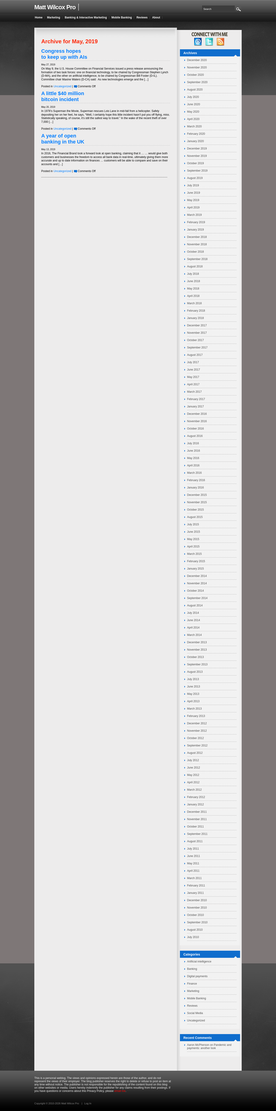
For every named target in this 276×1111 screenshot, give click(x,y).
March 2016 (194, 472)
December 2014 (197, 576)
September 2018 (197, 259)
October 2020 (195, 74)
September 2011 (197, 834)
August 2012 (195, 752)
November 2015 (197, 502)
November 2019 (197, 156)
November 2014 (197, 583)
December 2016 (197, 413)
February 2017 (196, 399)
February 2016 (196, 480)
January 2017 (195, 406)
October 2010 (195, 915)
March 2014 (194, 635)
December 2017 (197, 325)
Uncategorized (62, 86)
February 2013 (196, 716)
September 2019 (197, 170)
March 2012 (194, 789)
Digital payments (197, 976)
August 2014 (195, 605)
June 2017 (193, 369)
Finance (192, 983)
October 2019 (195, 163)
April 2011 (193, 870)
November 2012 (197, 730)
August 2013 (195, 671)
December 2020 (197, 60)
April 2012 (193, 782)
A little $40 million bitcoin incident (62, 96)
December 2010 (197, 900)
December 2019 (197, 148)
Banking (192, 969)
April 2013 (193, 701)
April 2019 (193, 207)
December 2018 (197, 237)
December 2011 (197, 811)
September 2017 (197, 347)
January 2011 (195, 893)
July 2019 (193, 185)
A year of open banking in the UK (62, 139)
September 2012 (197, 745)
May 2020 (193, 111)
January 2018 (195, 318)
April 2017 (193, 384)
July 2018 (193, 273)
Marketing (193, 991)
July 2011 (193, 848)
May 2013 (193, 694)
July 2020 (193, 97)
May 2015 (193, 539)
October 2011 (195, 826)
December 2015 (197, 495)
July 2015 (193, 524)
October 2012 (195, 738)
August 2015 (195, 517)
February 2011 (196, 885)
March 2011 (194, 878)
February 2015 (196, 561)
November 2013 (197, 649)
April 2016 (193, 465)
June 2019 (193, 192)
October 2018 (195, 251)
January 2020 (195, 141)
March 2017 (194, 391)
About (156, 17)
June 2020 (193, 104)
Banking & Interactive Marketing (86, 17)
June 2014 (193, 620)
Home (38, 17)
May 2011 (193, 863)
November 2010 (197, 907)
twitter (209, 42)
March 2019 (194, 214)
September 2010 (197, 922)
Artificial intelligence (199, 961)
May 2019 (193, 200)
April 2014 (193, 627)
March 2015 (194, 554)
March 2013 (194, 708)
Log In (87, 1103)
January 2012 (195, 804)
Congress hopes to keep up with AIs (64, 54)
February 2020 (196, 133)
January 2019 (195, 229)
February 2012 (196, 797)
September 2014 (197, 598)
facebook (198, 42)
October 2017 (195, 340)
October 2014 (195, 590)
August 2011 (195, 841)
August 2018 (195, 266)
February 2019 (196, 222)
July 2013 (193, 679)
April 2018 (193, 296)
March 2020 (194, 126)
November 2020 (197, 67)
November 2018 (197, 244)
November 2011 (197, 819)
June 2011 (193, 856)
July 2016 (193, 443)
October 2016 (195, 428)
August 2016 (195, 436)
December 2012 (197, 723)
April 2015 (193, 546)
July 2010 (193, 937)
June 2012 (193, 767)
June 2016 (193, 450)
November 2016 (197, 421)
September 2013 (197, 664)
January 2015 (195, 568)
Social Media (195, 1013)
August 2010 (195, 929)
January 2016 (195, 487)
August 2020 (195, 89)
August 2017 (195, 355)
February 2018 (196, 310)
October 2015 (195, 509)
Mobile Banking (196, 998)
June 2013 (193, 686)
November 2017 (197, 332)
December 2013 (197, 642)
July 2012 (193, 760)
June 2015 (193, 531)
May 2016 (193, 458)
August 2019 (195, 178)
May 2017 (193, 377)
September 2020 (197, 82)
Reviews (192, 1005)
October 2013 (195, 657)
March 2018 (194, 303)
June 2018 (193, 281)
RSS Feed (221, 42)
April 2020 (193, 119)
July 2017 (193, 362)
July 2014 (193, 612)
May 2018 (193, 288)
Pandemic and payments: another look (209, 1046)
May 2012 (193, 775)
